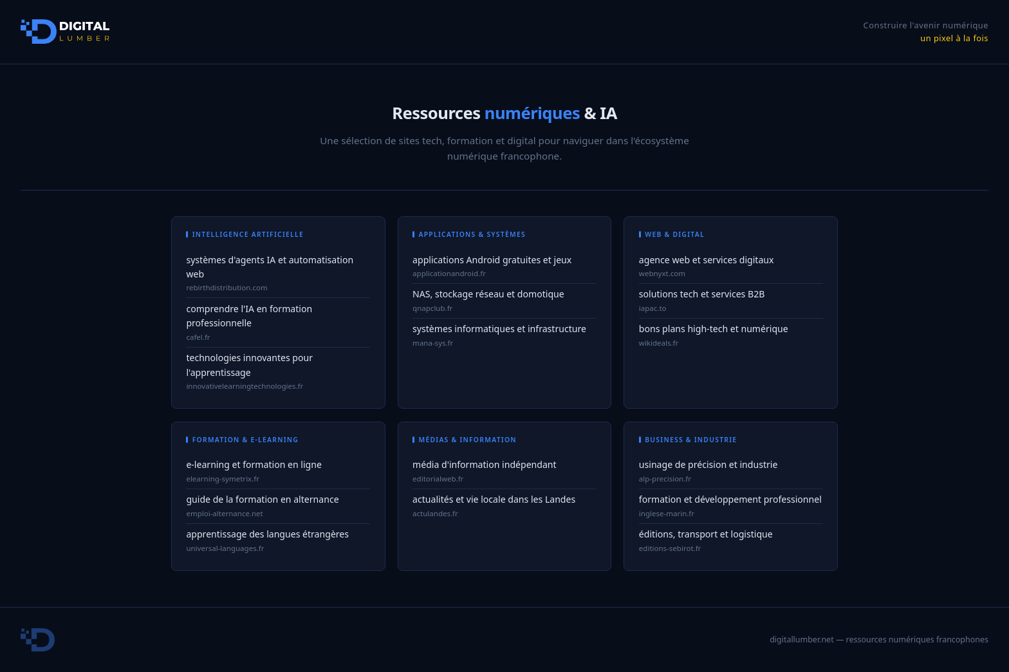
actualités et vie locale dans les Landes (493, 499)
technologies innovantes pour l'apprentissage (249, 364)
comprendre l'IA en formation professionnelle (249, 316)
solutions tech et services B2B (702, 294)
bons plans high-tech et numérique (713, 328)
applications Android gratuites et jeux (491, 260)
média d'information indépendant (484, 464)
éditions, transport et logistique (706, 534)
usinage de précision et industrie (708, 464)
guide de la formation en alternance (262, 499)
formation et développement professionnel (730, 499)
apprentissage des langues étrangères (267, 534)
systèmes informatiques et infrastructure (499, 328)
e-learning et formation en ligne (253, 464)
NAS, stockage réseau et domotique (488, 294)
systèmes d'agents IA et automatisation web (269, 267)
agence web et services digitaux (706, 260)
